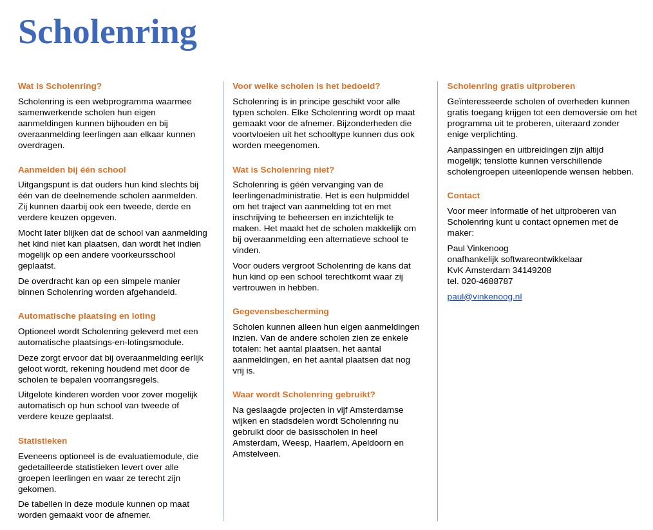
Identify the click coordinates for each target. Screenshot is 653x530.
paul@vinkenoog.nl (485, 296)
